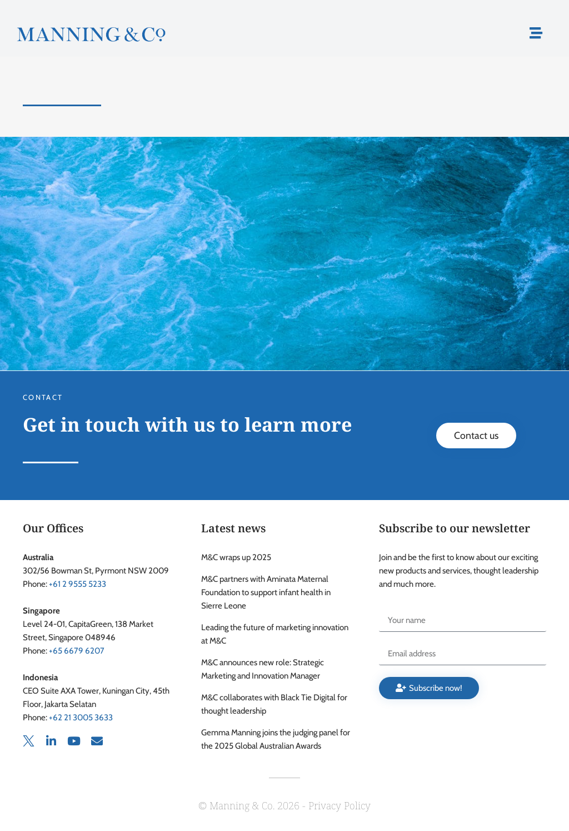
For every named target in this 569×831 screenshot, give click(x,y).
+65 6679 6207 (76, 650)
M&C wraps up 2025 (236, 557)
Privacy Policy (339, 805)
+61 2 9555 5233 (77, 583)
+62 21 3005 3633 (81, 717)
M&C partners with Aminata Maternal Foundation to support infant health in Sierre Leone (266, 591)
